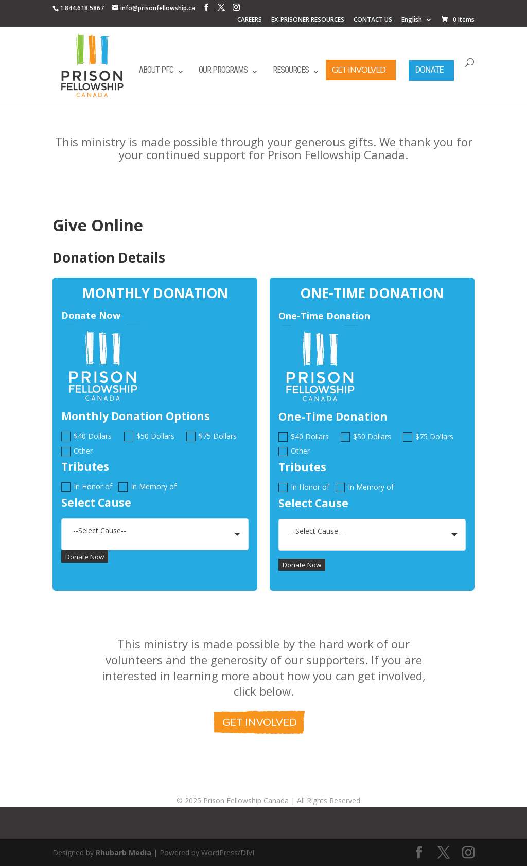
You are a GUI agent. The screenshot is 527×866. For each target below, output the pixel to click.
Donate (429, 70)
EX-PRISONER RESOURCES (307, 20)
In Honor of (86, 486)
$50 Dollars (149, 436)
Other (77, 451)
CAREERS (249, 20)
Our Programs (223, 70)
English (411, 20)
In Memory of (147, 486)
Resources (291, 70)
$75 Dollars (211, 436)
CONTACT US (373, 20)
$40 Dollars (86, 436)
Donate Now (84, 556)
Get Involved (358, 69)
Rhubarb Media (123, 852)
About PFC (156, 70)
